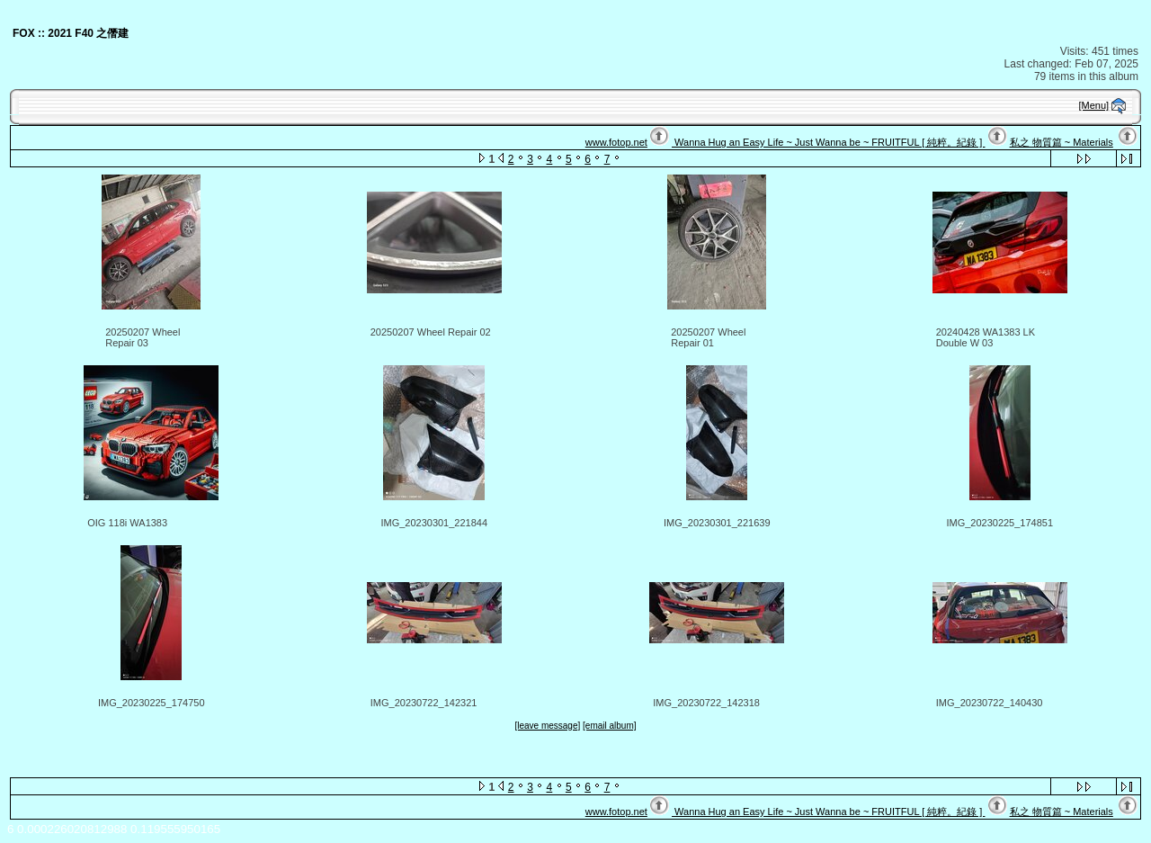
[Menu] (1094, 105)
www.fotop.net (616, 142)
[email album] (609, 726)
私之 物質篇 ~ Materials (1061, 142)
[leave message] (547, 726)
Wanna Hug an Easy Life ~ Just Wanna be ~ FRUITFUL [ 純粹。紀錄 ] (828, 142)
